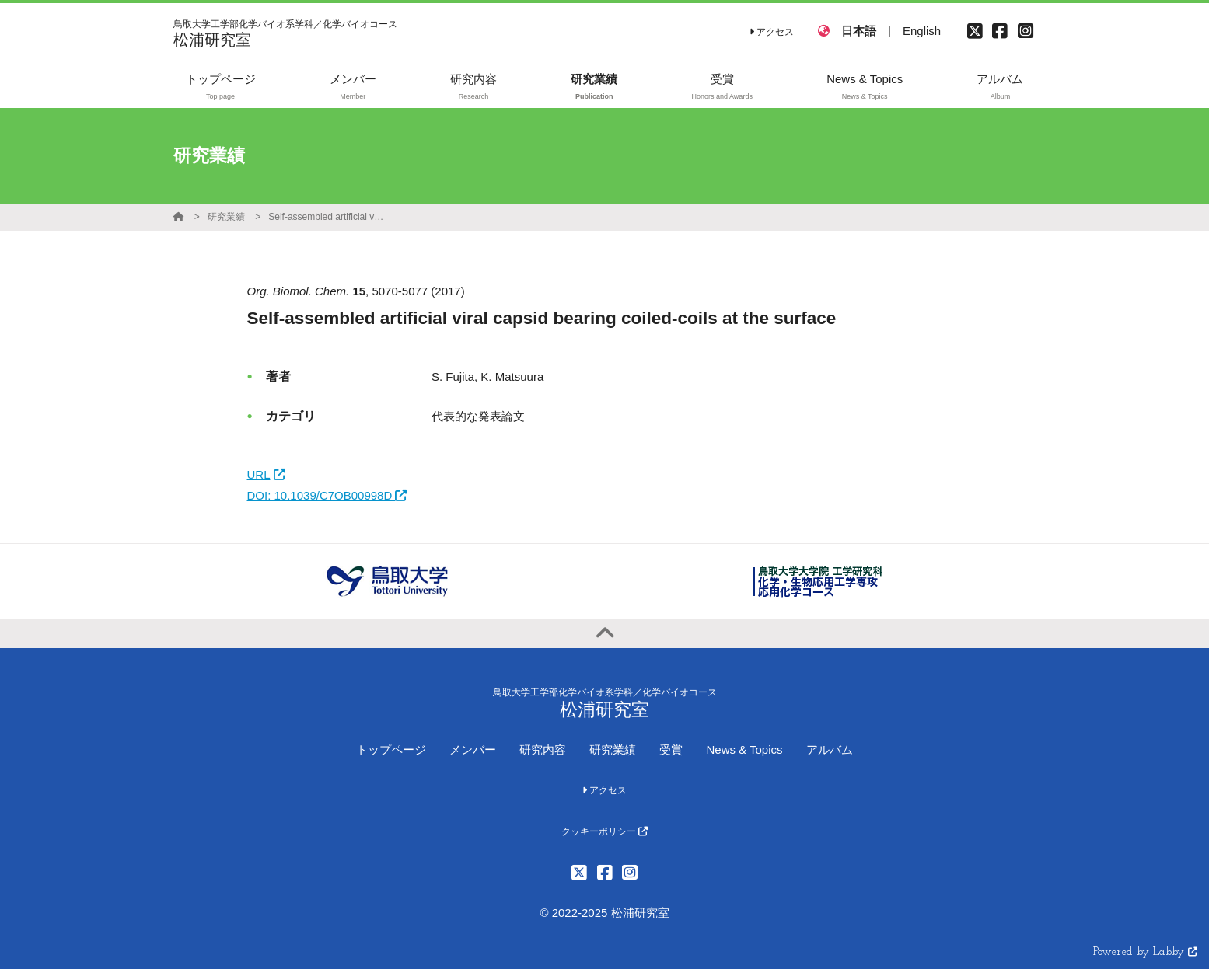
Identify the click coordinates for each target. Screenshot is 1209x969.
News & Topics (744, 749)
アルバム (829, 749)
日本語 (858, 30)
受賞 (671, 749)
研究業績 (226, 216)
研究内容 (542, 749)
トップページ (391, 749)
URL (266, 474)
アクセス (772, 31)
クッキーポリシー (604, 831)
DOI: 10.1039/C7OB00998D (327, 495)
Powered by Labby (1145, 952)
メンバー (472, 749)
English (922, 30)
